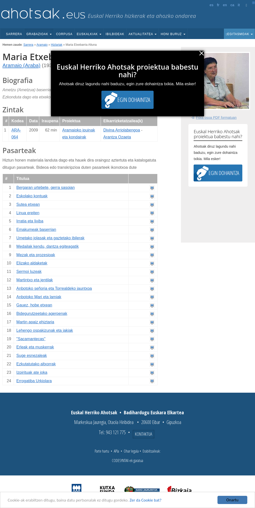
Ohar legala (131, 451)
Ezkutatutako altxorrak (36, 364)
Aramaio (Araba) (21, 65)
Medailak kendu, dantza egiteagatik (47, 246)
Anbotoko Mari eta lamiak (38, 297)
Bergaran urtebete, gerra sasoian (45, 187)
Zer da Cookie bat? (146, 500)
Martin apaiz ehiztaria (35, 322)
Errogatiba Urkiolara (34, 381)
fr (218, 5)
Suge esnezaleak (31, 355)
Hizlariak (56, 44)
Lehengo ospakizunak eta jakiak (44, 330)
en (225, 5)
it (239, 5)
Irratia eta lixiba (29, 221)
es (211, 5)
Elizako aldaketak (31, 263)
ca (232, 5)
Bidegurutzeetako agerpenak (41, 313)
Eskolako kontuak (31, 196)
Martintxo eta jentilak (34, 280)
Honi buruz (173, 34)
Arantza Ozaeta (117, 137)
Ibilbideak (115, 34)
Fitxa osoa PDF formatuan (216, 118)
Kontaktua (143, 434)
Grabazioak (39, 34)
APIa (116, 451)
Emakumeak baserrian (36, 229)
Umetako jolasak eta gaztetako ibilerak (50, 238)
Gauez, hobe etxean (34, 305)
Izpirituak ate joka (31, 372)
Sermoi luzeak (29, 271)
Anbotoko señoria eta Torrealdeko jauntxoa (54, 288)
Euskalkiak (89, 34)
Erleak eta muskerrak (35, 347)
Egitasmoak (239, 34)
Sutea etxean (28, 204)
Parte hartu (102, 451)
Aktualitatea (142, 34)
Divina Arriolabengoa (121, 130)
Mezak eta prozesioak (35, 255)
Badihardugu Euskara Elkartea (154, 412)
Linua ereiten (28, 213)
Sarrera (14, 34)
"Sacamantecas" (30, 339)
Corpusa (64, 34)
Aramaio (42, 44)
